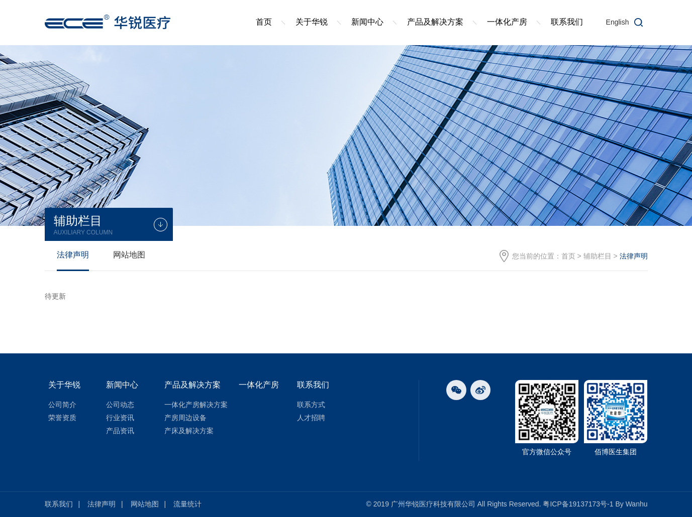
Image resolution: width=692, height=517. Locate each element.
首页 (264, 22)
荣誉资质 (62, 418)
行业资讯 (120, 418)
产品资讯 (120, 431)
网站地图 (129, 254)
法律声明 (73, 254)
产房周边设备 (185, 418)
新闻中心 (367, 22)
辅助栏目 (597, 256)
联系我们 (567, 22)
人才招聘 (311, 418)
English (617, 22)
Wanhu (637, 504)
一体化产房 (507, 22)
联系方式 (311, 405)
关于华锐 (311, 22)
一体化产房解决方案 (196, 405)
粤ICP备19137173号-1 (578, 504)
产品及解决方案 (435, 22)
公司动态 (120, 405)
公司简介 (62, 405)
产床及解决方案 (189, 431)
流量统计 (187, 504)
